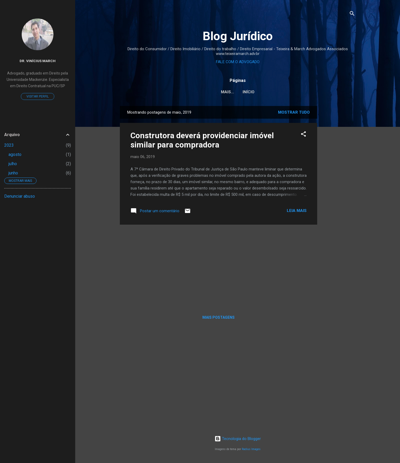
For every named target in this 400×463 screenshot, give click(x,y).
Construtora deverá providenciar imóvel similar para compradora (202, 140)
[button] (303, 135)
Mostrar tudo (294, 112)
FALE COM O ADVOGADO (238, 61)
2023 (9, 145)
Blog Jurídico (238, 36)
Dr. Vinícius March (38, 61)
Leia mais (297, 210)
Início (238, 92)
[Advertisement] (338, 185)
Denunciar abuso (19, 196)
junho (13, 172)
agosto (14, 154)
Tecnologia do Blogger (238, 438)
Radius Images (251, 449)
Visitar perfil (37, 96)
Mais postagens (218, 317)
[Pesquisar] (352, 14)
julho (12, 163)
